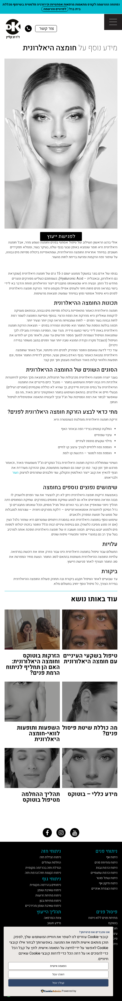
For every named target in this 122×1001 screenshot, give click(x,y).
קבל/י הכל (58, 983)
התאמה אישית (58, 966)
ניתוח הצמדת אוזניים (104, 888)
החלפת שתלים (51, 862)
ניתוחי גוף (51, 879)
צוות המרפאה (52, 917)
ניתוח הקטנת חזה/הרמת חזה (43, 872)
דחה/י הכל (58, 974)
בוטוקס (112, 923)
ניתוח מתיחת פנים (106, 862)
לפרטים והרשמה (54, 9)
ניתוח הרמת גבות (106, 867)
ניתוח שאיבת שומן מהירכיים (43, 905)
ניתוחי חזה (51, 851)
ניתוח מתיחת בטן (50, 900)
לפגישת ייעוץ (61, 236)
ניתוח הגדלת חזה (50, 857)
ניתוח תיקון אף (108, 883)
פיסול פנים (106, 912)
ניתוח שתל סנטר (106, 878)
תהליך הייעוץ (49, 912)
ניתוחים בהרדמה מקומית (45, 884)
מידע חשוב (54, 923)
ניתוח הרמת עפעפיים (104, 872)
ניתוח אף (111, 857)
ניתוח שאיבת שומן (49, 890)
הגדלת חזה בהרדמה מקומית (43, 867)
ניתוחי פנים (106, 851)
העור (15, 472)
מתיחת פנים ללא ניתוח (102, 917)
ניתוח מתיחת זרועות (48, 895)
